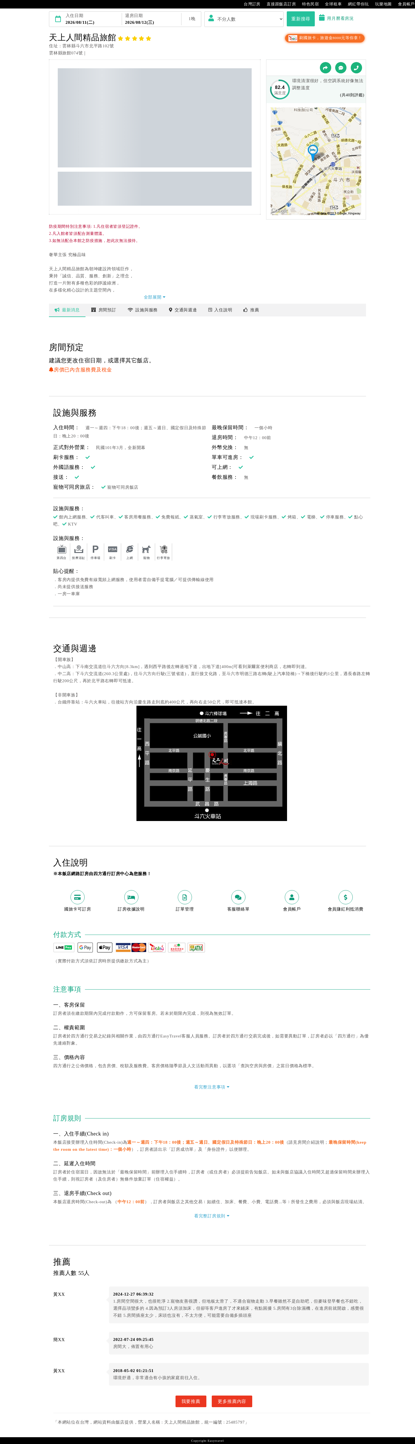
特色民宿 (307, 4)
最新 (67, 310)
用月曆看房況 (336, 18)
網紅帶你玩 (355, 4)
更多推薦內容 (232, 1401)
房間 (103, 310)
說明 (220, 310)
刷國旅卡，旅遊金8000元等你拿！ (325, 38)
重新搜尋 (300, 18)
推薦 (251, 310)
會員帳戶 (403, 4)
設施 (143, 310)
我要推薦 (190, 1401)
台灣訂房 (249, 4)
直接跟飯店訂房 (278, 4)
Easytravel (216, 1440)
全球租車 (330, 4)
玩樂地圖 (380, 4)
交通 (183, 310)
